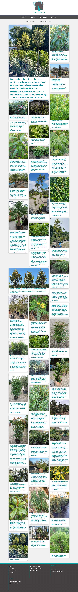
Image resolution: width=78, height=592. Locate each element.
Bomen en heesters (35, 566)
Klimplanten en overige (45, 21)
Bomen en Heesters (30, 21)
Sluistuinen (43, 17)
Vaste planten (34, 570)
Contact (53, 17)
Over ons (32, 17)
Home (23, 17)
